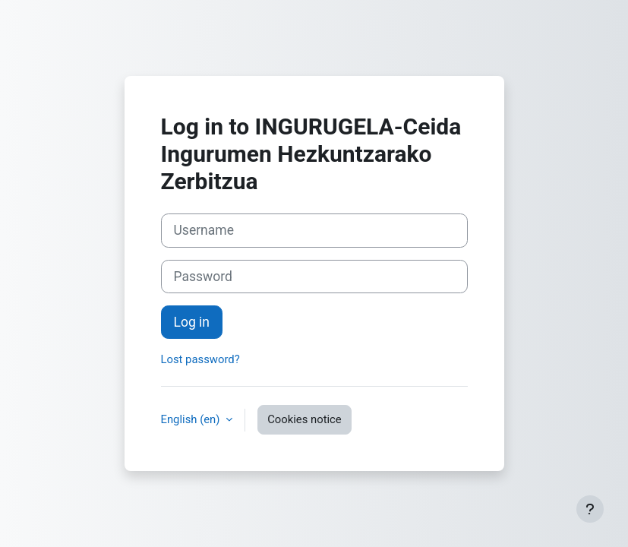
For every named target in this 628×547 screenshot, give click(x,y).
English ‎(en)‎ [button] (192, 419)
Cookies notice (304, 419)
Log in (192, 322)
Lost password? (200, 359)
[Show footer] (590, 509)
